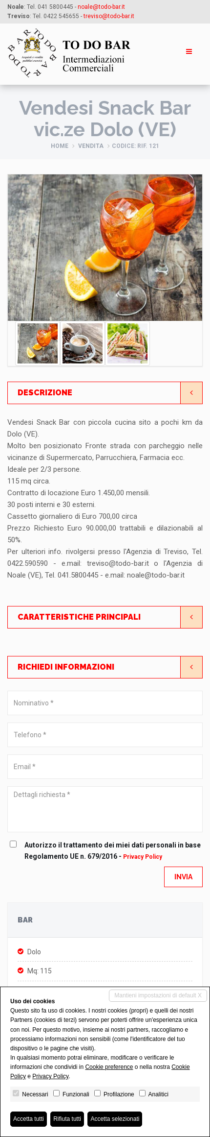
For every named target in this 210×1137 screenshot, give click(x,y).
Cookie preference (109, 1067)
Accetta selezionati (114, 1118)
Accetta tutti (28, 1118)
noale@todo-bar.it (101, 6)
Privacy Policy (142, 856)
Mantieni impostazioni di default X (158, 995)
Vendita (91, 146)
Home (59, 146)
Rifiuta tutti (67, 1118)
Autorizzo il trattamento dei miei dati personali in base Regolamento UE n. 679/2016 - (108, 850)
